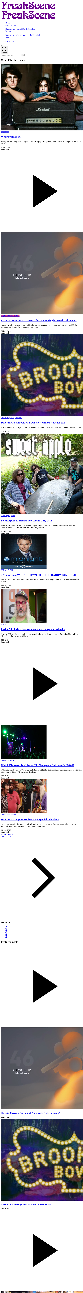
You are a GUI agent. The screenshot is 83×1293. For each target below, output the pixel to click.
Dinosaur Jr (9, 29)
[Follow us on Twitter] (6, 927)
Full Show (18, 418)
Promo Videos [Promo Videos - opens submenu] (10, 25)
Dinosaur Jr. (9, 35)
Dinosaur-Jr (10, 316)
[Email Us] (6, 935)
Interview (13, 815)
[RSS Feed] (6, 937)
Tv (9, 570)
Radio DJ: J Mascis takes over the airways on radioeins (33, 629)
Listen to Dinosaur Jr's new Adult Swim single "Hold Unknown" (39, 320)
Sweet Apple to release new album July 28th (26, 520)
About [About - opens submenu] (7, 37)
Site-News (5, 132)
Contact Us (9, 41)
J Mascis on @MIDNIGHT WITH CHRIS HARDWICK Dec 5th (39, 574)
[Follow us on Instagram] (6, 933)
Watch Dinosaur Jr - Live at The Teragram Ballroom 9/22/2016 (37, 765)
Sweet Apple (5, 516)
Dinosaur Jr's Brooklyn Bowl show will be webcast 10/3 (33, 422)
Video (12, 418)
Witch (38, 35)
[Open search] (4, 50)
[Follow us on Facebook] (6, 929)
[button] (41, 45)
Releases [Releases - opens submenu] (8, 31)
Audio (17, 316)
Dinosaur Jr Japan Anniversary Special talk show (30, 819)
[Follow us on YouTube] (6, 931)
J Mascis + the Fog (28, 29)
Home (7, 23)
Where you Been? (11, 136)
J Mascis (17, 29)
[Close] (23, 55)
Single (3, 316)
